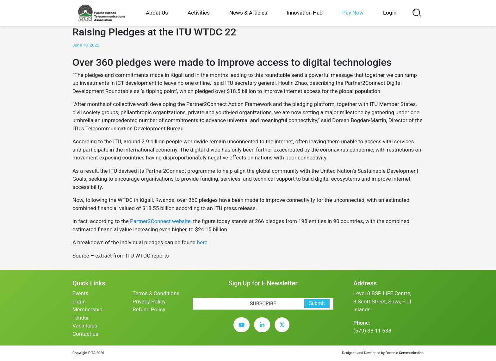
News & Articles (248, 12)
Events (80, 293)
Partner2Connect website (160, 221)
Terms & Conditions (156, 293)
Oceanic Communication (405, 353)
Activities (199, 12)
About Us (157, 12)
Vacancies (84, 325)
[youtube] (243, 330)
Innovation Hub (305, 12)
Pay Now (352, 12)
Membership (87, 309)
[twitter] (284, 330)
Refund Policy (149, 309)
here (202, 242)
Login (389, 12)
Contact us (85, 334)
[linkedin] (263, 330)
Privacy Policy (149, 301)
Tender (80, 317)
